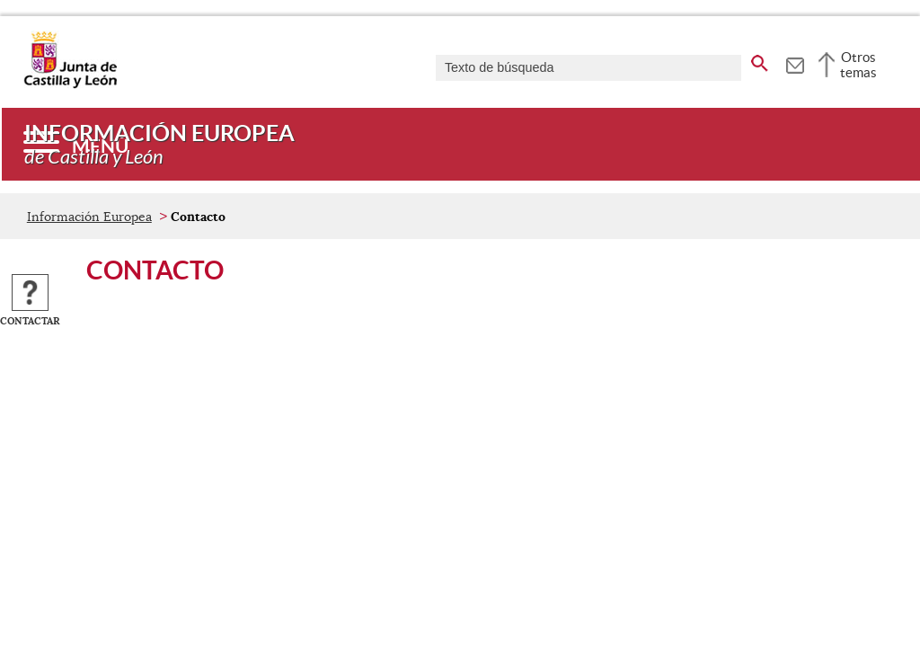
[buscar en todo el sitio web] (759, 60)
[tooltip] (794, 63)
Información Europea (89, 216)
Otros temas (858, 64)
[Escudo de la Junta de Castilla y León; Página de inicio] (70, 84)
